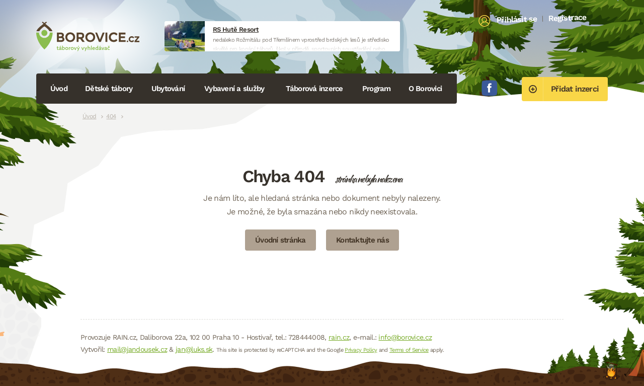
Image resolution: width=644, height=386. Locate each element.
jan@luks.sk (194, 349)
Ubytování (168, 88)
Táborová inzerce (314, 88)
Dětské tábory (108, 88)
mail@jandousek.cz (137, 349)
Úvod (58, 88)
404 (111, 116)
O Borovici (425, 88)
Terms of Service (409, 350)
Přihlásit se (517, 19)
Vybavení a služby (234, 88)
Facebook (489, 88)
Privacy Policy (361, 350)
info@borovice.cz (405, 337)
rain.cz (339, 337)
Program (376, 88)
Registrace (567, 17)
